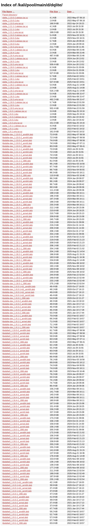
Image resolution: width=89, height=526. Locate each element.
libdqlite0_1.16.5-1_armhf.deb (15, 412)
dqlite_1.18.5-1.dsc (10, 105)
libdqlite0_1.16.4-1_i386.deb (15, 400)
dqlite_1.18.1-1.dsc (10, 79)
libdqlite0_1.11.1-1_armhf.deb (15, 354)
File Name (7, 12)
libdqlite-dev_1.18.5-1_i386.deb (16, 284)
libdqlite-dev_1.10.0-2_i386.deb (16, 146)
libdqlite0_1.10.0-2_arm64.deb (16, 333)
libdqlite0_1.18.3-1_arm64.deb (16, 462)
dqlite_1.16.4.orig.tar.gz (12, 56)
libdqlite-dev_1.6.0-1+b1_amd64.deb (18, 286)
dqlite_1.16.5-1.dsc (10, 61)
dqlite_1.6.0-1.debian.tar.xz (14, 111)
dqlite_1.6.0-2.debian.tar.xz (14, 117)
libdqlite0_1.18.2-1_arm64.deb (16, 450)
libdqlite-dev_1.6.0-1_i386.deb (15, 298)
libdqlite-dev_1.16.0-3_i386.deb (16, 175)
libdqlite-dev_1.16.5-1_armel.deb (17, 213)
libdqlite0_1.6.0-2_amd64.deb (15, 497)
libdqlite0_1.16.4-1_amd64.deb (16, 389)
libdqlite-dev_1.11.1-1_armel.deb (17, 155)
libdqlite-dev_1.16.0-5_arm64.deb (17, 181)
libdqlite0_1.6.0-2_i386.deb (14, 508)
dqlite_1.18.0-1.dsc (10, 70)
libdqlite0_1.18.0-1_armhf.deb (15, 427)
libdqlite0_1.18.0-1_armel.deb (15, 424)
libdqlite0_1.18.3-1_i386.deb (15, 468)
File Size (54, 12)
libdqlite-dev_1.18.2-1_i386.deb (16, 260)
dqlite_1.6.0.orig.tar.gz (12, 123)
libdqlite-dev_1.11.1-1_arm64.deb (17, 152)
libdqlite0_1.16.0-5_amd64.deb (16, 374)
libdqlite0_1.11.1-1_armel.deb (15, 351)
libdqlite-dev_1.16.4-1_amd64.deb (17, 193)
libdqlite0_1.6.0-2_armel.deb (15, 503)
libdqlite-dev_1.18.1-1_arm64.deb (17, 240)
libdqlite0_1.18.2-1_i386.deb (15, 456)
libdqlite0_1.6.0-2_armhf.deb (15, 506)
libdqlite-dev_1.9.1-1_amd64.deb (17, 316)
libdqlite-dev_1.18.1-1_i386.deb (16, 248)
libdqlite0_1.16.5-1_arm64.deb (16, 406)
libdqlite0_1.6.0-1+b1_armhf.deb (17, 491)
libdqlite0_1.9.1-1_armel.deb (15, 517)
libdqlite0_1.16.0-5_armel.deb (15, 380)
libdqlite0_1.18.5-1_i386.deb (15, 479)
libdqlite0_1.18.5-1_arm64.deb (16, 473)
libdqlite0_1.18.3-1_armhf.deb (15, 465)
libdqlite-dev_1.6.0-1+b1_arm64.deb (18, 289)
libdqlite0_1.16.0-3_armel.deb (15, 365)
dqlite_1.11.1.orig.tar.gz (12, 32)
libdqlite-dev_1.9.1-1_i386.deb (15, 327)
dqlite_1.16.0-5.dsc (10, 44)
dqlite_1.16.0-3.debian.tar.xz (15, 35)
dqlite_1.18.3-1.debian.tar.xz (15, 94)
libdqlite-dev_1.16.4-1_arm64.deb (17, 196)
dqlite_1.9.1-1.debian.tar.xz (14, 126)
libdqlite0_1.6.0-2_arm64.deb (15, 500)
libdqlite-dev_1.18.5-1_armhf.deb (17, 281)
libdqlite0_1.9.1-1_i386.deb (14, 523)
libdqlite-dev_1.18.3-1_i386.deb (16, 272)
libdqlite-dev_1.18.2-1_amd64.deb (17, 251)
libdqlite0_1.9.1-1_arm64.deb (15, 514)
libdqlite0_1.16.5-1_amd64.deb (16, 403)
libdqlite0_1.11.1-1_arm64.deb (16, 348)
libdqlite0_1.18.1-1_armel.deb (15, 438)
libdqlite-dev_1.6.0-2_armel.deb (16, 307)
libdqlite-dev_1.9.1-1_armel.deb (16, 321)
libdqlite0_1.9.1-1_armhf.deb (15, 520)
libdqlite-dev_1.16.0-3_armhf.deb (17, 173)
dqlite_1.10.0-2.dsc (10, 21)
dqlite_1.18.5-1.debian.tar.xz (15, 102)
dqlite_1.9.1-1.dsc (10, 129)
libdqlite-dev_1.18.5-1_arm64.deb (17, 278)
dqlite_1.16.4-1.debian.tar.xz (15, 50)
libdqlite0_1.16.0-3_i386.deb (15, 371)
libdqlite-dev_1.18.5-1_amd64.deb (17, 275)
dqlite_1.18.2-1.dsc (10, 88)
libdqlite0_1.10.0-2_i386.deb (15, 342)
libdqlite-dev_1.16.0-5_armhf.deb (17, 187)
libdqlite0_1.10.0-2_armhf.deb (15, 339)
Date (69, 12)
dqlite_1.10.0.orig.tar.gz (12, 23)
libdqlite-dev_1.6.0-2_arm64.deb (16, 304)
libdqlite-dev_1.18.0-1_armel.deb (17, 228)
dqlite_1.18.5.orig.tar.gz (12, 108)
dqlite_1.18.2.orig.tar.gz (12, 91)
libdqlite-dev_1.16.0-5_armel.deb (17, 184)
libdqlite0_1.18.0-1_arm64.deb (16, 421)
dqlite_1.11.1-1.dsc (10, 29)
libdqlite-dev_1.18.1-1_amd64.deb (17, 237)
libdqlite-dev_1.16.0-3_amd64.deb (17, 164)
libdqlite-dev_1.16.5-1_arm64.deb (17, 210)
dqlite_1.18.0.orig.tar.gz (12, 73)
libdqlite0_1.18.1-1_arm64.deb (16, 436)
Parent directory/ (9, 15)
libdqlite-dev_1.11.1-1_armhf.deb (17, 158)
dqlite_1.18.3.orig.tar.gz (12, 99)
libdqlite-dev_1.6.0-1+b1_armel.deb (18, 292)
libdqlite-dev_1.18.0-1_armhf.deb (17, 231)
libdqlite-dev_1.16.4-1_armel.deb (17, 199)
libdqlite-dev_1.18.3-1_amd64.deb (17, 263)
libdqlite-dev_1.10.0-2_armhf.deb (17, 143)
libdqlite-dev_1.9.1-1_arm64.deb (16, 319)
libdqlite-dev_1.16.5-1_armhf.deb (17, 216)
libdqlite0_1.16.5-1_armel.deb (15, 409)
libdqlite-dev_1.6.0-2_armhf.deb (16, 310)
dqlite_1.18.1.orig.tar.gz (12, 82)
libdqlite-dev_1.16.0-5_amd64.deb (17, 178)
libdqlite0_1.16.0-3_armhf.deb (15, 368)
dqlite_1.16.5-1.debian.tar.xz (15, 58)
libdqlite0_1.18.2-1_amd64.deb (16, 447)
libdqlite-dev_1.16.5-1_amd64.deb (17, 208)
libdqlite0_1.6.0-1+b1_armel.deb (16, 488)
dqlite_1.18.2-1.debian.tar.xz (15, 85)
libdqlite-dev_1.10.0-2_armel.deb (17, 140)
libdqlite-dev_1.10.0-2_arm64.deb (17, 137)
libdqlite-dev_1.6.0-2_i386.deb (15, 313)
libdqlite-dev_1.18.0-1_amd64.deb (17, 222)
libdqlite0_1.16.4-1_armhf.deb (15, 397)
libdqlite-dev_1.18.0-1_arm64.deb (17, 225)
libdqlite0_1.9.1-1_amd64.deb (15, 511)
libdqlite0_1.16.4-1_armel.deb (15, 395)
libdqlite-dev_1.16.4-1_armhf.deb (17, 202)
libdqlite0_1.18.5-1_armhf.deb (15, 476)
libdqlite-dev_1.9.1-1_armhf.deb (16, 324)
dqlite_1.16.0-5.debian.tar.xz (15, 41)
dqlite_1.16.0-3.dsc (10, 38)
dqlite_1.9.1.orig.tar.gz (12, 132)
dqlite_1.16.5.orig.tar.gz (12, 64)
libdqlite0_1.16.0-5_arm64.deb (16, 377)
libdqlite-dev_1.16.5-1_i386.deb (16, 219)
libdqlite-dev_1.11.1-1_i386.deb (16, 161)
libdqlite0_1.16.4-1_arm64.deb (16, 392)
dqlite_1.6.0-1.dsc (10, 114)
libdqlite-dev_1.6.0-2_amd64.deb (17, 301)
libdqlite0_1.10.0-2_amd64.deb (16, 330)
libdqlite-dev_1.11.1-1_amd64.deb (17, 149)
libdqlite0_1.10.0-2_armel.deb (15, 336)
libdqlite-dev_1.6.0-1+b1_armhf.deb (18, 295)
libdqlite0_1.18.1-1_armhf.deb (15, 441)
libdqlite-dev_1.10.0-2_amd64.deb (17, 134)
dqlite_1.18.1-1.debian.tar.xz (15, 76)
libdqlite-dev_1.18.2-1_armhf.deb (17, 257)
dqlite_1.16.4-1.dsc (10, 53)
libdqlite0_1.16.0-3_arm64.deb (16, 362)
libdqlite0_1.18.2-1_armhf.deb (15, 453)
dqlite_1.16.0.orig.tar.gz (12, 47)
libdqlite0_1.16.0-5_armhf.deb (15, 383)
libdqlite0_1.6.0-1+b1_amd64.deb (17, 482)
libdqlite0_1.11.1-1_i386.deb (15, 357)
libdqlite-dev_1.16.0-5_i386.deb (16, 190)
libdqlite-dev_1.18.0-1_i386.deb (16, 234)
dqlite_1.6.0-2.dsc (10, 120)
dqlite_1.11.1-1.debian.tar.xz (15, 26)
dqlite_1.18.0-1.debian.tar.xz (15, 67)
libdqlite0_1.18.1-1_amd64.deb (16, 432)
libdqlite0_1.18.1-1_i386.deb (15, 444)
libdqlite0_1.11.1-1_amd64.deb (16, 345)
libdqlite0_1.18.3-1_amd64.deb (16, 459)
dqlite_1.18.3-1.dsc (10, 97)
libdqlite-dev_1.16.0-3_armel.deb (17, 170)
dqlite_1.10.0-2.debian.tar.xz (15, 18)
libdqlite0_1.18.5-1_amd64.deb (16, 471)
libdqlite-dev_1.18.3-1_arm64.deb (17, 266)
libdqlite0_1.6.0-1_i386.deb (14, 494)
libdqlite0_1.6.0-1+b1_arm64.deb (17, 485)
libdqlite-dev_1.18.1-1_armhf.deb (17, 245)
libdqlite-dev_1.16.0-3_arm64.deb (17, 167)
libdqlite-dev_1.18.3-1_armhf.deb (17, 269)
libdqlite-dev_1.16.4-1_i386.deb (16, 205)
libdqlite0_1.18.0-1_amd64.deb (16, 418)
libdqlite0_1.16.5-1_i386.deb (15, 415)
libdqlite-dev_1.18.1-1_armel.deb (17, 243)
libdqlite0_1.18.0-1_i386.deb (15, 430)
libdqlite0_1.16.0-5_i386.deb (15, 386)
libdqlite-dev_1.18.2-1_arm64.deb (17, 254)
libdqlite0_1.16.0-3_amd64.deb (16, 360)
